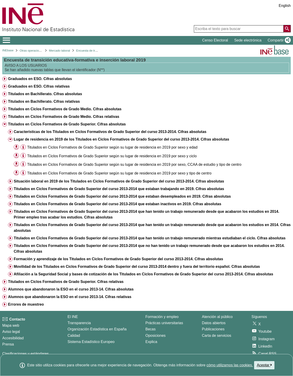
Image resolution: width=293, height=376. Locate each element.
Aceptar (264, 365)
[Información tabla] (23, 147)
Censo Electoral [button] (215, 40)
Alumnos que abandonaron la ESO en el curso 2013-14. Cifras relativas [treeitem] (69, 297)
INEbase (8, 50)
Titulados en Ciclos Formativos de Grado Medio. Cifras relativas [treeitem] (63, 117)
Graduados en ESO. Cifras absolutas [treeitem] (40, 79)
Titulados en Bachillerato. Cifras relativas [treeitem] (44, 101)
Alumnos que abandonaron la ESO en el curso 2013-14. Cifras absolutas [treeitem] (71, 289)
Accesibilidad (13, 338)
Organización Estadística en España (97, 329)
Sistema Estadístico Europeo (91, 342)
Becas (150, 329)
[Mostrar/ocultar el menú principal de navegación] (6, 40)
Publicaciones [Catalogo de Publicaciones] (213, 329)
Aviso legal (11, 332)
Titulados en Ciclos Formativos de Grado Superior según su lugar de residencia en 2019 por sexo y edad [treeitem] (112, 147)
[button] (278, 40)
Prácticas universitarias (164, 323)
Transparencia (79, 323)
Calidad (74, 335)
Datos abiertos (213, 323)
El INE (73, 317)
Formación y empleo (162, 317)
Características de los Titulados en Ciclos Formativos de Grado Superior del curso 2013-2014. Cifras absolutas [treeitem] (110, 132)
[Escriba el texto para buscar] (239, 29)
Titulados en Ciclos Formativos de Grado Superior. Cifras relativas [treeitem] (66, 282)
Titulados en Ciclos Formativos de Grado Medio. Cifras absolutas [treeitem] (65, 109)
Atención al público (217, 317)
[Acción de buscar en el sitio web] (287, 28)
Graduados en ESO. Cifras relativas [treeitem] (39, 86)
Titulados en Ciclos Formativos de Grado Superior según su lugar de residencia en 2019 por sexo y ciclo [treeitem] (112, 156)
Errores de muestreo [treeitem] (26, 304)
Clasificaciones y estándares (25, 354)
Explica (151, 342)
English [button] (285, 6)
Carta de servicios (216, 335)
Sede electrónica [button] (247, 40)
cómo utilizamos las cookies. (229, 365)
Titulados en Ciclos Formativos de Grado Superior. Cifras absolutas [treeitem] (67, 124)
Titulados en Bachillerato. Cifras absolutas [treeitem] (45, 94)
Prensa (8, 344)
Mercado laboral (59, 50)
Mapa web (10, 325)
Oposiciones (155, 335)
